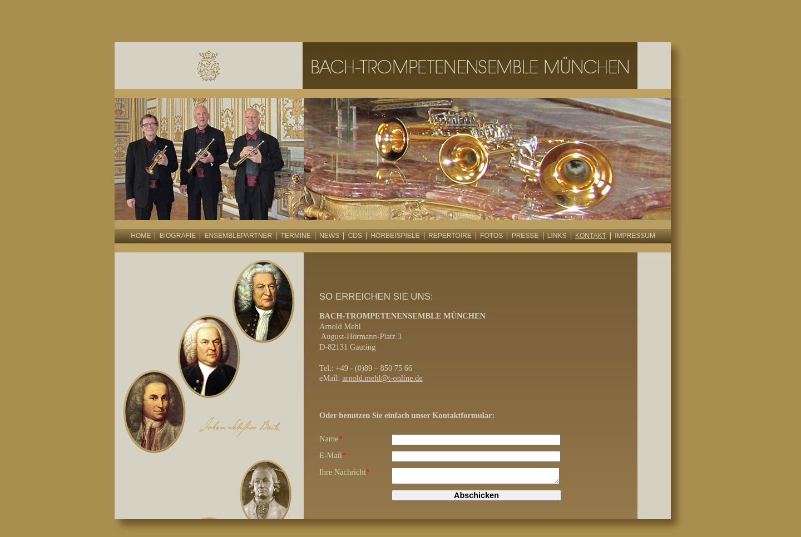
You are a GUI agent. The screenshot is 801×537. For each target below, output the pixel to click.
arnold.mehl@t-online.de (382, 378)
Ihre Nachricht (344, 472)
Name (331, 438)
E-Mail (332, 455)
